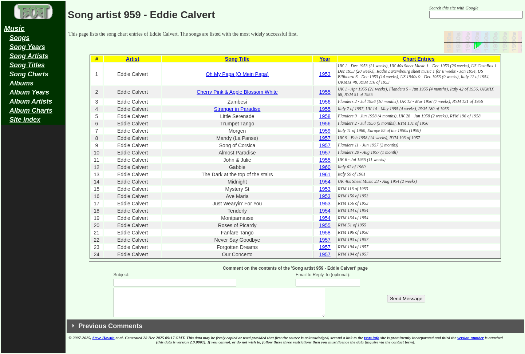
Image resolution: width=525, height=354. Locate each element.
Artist (132, 59)
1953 (325, 74)
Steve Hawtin (103, 343)
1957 (325, 138)
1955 (325, 92)
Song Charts (28, 74)
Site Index (24, 119)
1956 (325, 102)
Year (325, 59)
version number (470, 343)
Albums (21, 83)
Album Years (29, 92)
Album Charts (30, 110)
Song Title (237, 59)
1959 (325, 131)
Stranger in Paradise (237, 109)
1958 (325, 116)
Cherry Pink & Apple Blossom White (237, 92)
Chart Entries (419, 59)
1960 (325, 167)
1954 (325, 182)
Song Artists (28, 56)
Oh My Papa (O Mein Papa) (237, 74)
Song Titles (27, 65)
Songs (19, 37)
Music (14, 28)
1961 (325, 174)
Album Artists (30, 101)
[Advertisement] (33, 242)
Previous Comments (110, 331)
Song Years (27, 47)
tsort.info (371, 343)
